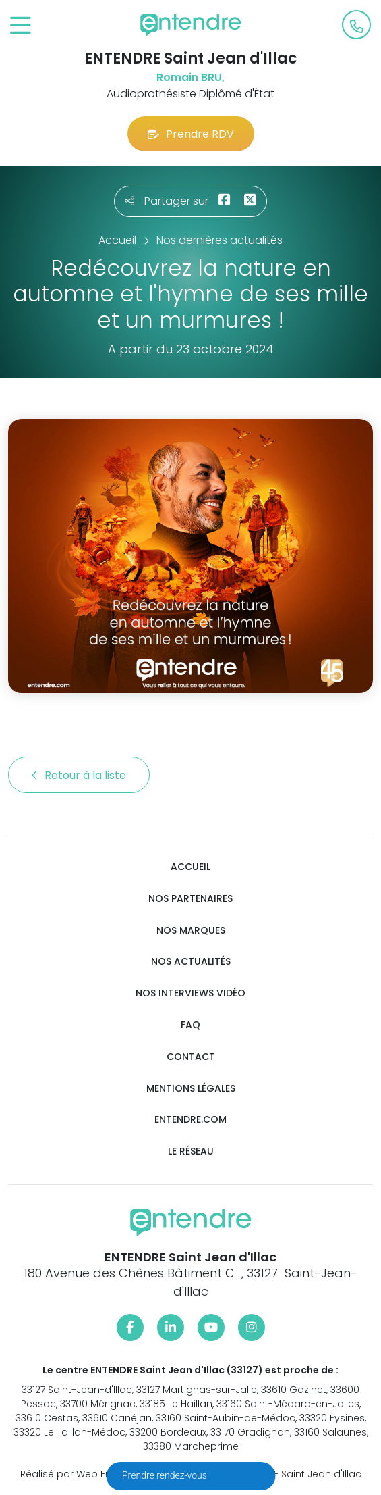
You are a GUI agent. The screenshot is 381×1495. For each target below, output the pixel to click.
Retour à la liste (79, 775)
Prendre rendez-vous (165, 1475)
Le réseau (191, 1151)
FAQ (190, 1025)
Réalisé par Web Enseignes (84, 1474)
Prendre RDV (191, 134)
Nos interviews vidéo (190, 993)
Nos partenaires (190, 899)
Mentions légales (190, 1088)
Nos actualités (191, 961)
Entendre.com (190, 1119)
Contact (191, 1057)
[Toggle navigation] (20, 26)
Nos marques (190, 930)
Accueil (190, 867)
